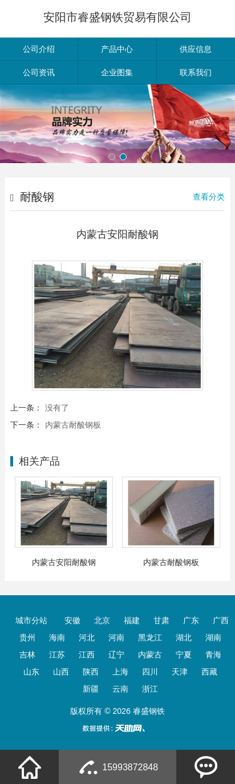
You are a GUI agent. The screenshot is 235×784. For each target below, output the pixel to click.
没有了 (57, 407)
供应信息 (196, 49)
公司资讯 (39, 72)
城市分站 (31, 620)
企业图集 (117, 72)
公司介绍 (39, 49)
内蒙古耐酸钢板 (73, 424)
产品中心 (117, 49)
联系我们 (196, 72)
